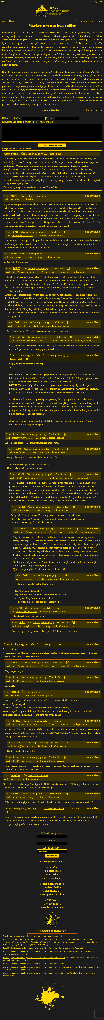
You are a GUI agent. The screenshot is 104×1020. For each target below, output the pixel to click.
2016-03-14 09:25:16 (36, 199)
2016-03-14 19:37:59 (42, 340)
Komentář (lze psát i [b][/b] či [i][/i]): (27, 121)
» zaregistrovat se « (52, 864)
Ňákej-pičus (7, 943)
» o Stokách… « (52, 874)
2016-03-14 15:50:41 (36, 760)
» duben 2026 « (52, 894)
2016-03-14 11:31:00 (38, 665)
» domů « (52, 870)
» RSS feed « (52, 903)
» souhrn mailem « (52, 910)
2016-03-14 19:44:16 (42, 477)
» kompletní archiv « (52, 897)
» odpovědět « (92, 199)
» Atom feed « (52, 907)
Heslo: (52, 843)
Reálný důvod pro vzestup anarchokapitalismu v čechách (35, 943)
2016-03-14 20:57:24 (36, 157)
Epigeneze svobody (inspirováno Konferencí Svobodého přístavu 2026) (38, 961)
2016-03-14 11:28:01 (52, 647)
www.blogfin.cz (18, 260)
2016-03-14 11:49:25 (36, 437)
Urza (11, 21)
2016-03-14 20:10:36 (43, 510)
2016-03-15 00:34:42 (36, 797)
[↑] (66, 235)
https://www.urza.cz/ (22, 238)
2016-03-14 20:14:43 (43, 625)
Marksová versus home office (52, 25)
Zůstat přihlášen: (52, 850)
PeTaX (14, 157)
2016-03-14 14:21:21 (37, 695)
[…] (59, 948)
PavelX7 (6, 951)
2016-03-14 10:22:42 (38, 271)
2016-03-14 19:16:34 (39, 325)
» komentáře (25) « (52, 110)
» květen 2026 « (52, 890)
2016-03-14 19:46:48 (40, 611)
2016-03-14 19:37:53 (39, 452)
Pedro (14, 257)
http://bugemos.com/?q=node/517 (26, 367)
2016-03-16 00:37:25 (58, 358)
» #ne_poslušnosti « (52, 887)
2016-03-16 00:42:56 (54, 811)
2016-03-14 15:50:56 (38, 746)
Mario (14, 199)
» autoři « (52, 877)
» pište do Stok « (52, 881)
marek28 (15, 778)
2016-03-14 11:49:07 (36, 680)
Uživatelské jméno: (11, 118)
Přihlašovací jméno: (52, 836)
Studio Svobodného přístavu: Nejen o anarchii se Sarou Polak (32, 939)
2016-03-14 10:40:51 (36, 235)
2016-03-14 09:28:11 (35, 257)
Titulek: (50, 118)
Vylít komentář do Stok (52, 148)
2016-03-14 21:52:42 (47, 578)
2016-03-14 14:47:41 (38, 724)
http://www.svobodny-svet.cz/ (27, 275)
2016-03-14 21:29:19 (38, 778)
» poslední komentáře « (52, 933)
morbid (15, 695)
